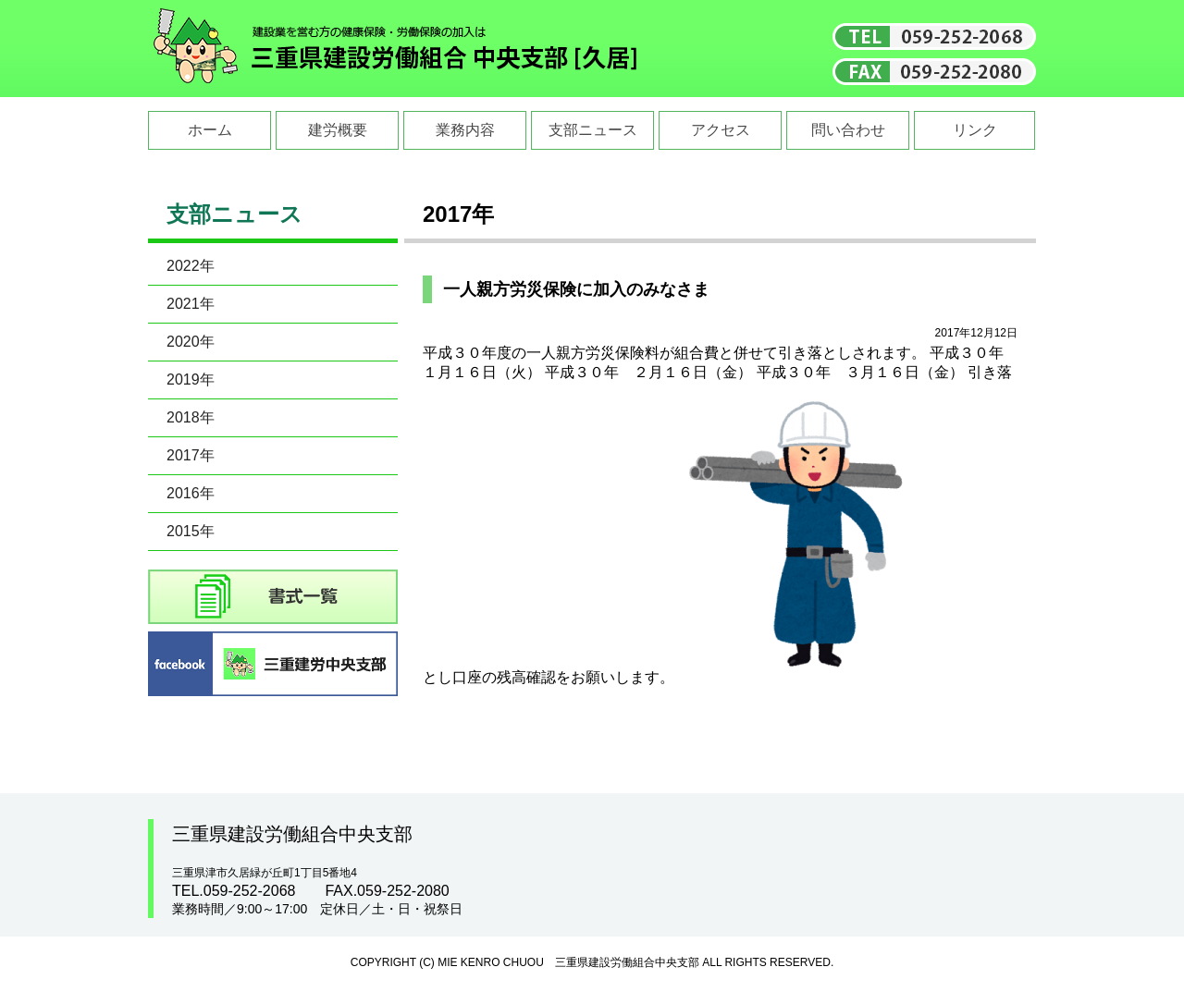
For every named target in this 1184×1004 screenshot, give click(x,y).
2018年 (190, 417)
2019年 (190, 379)
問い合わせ (848, 130)
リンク (975, 130)
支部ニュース (593, 130)
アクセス (720, 130)
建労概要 (337, 130)
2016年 (190, 493)
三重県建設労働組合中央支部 (396, 48)
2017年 (190, 455)
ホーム (210, 130)
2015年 (190, 531)
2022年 (190, 266)
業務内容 (465, 130)
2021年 (190, 304)
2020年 (190, 341)
